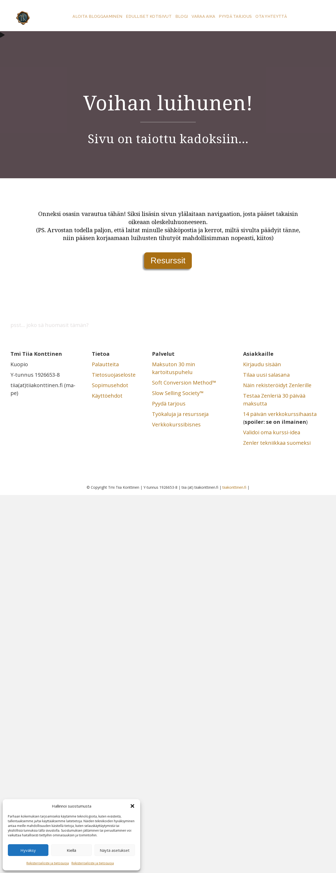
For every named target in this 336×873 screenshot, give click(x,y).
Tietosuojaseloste (114, 374)
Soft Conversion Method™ (184, 382)
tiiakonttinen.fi (234, 487)
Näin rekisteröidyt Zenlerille (277, 385)
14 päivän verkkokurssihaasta (280, 414)
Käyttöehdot (107, 395)
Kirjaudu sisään (262, 364)
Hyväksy (28, 850)
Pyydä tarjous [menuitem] (235, 16)
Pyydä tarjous (169, 403)
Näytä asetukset (115, 850)
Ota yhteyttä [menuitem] (271, 16)
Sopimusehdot (110, 385)
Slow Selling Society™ (178, 393)
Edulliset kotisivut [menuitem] (149, 16)
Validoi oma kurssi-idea (271, 432)
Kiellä (71, 850)
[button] (132, 806)
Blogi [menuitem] (181, 16)
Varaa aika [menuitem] (203, 16)
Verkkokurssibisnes (176, 424)
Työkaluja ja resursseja (180, 414)
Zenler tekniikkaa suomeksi (277, 442)
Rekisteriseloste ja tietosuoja (47, 863)
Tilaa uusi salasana (266, 374)
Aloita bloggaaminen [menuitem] (97, 16)
